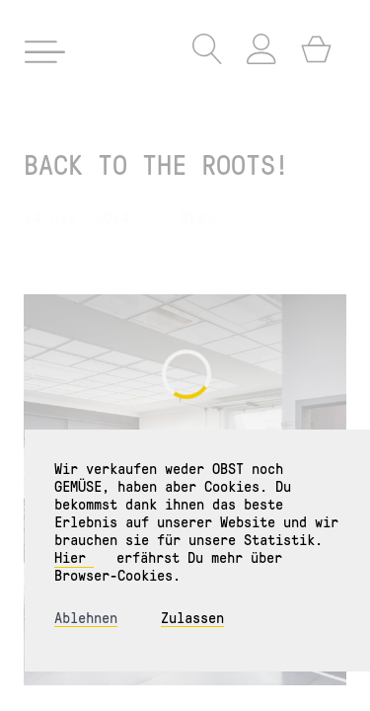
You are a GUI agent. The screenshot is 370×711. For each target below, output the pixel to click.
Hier (74, 557)
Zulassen (192, 617)
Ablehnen (85, 617)
